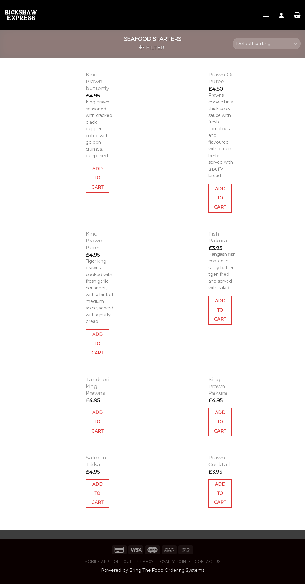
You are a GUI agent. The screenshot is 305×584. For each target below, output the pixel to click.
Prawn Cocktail (219, 460)
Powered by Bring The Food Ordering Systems (152, 570)
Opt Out (123, 561)
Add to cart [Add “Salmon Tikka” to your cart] (97, 493)
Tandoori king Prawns (97, 386)
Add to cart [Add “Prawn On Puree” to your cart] (220, 198)
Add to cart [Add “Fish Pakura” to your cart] (220, 310)
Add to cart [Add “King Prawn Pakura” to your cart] (220, 422)
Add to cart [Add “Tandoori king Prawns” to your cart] (97, 422)
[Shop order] (267, 43)
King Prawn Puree (94, 240)
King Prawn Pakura (217, 386)
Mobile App (97, 561)
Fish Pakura (217, 237)
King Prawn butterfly (97, 81)
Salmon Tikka (96, 460)
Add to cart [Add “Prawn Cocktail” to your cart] (220, 493)
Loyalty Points (174, 561)
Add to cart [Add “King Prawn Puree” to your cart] (97, 344)
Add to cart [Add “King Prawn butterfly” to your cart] (97, 178)
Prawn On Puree (221, 77)
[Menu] (266, 14)
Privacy (144, 561)
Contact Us (208, 561)
